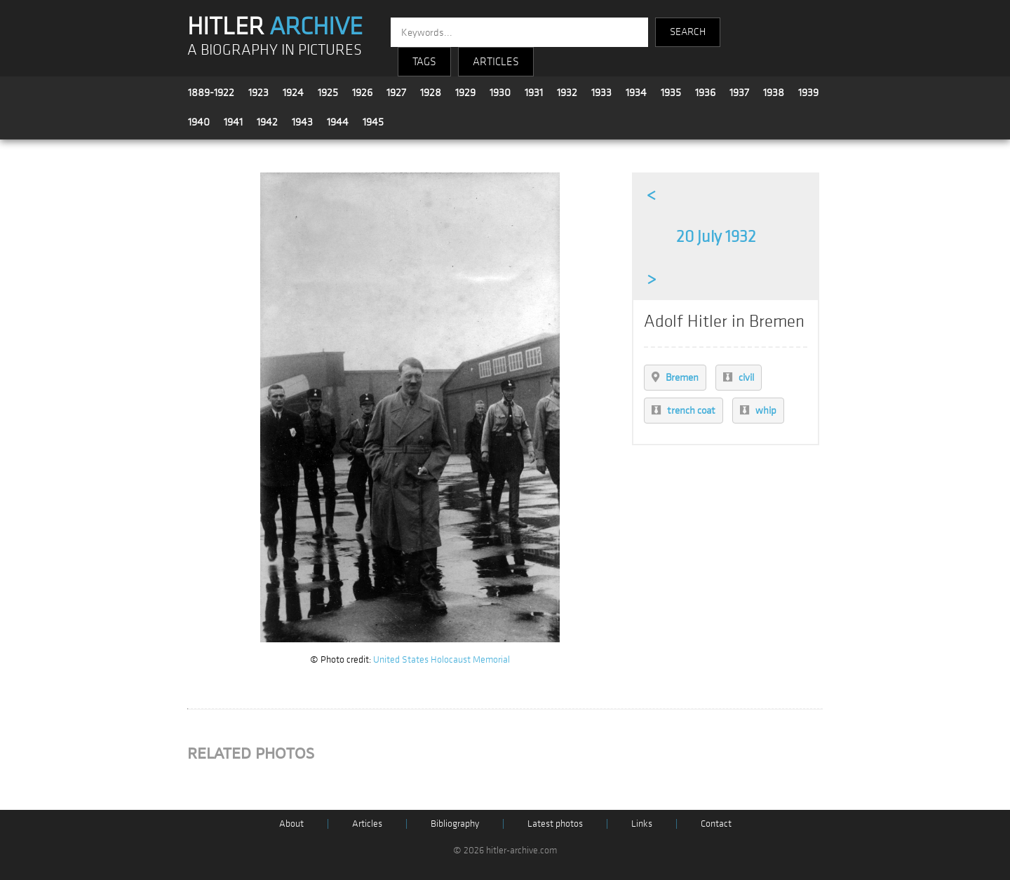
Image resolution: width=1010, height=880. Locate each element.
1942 (267, 122)
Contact (716, 823)
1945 (373, 122)
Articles (367, 823)
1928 (430, 93)
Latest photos (555, 823)
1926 (362, 93)
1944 (338, 122)
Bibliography (455, 823)
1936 (705, 93)
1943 (302, 122)
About (291, 823)
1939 (808, 93)
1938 (773, 93)
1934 (636, 93)
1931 (534, 93)
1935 (671, 93)
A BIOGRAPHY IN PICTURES (274, 50)
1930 (500, 93)
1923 (258, 93)
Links (641, 823)
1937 (739, 93)
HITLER (275, 26)
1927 (396, 93)
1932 (567, 93)
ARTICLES (496, 62)
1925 (328, 93)
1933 (601, 93)
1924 (293, 93)
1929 (465, 93)
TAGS (424, 62)
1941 (233, 122)
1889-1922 (211, 93)
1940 (199, 122)
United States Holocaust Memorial (441, 659)
